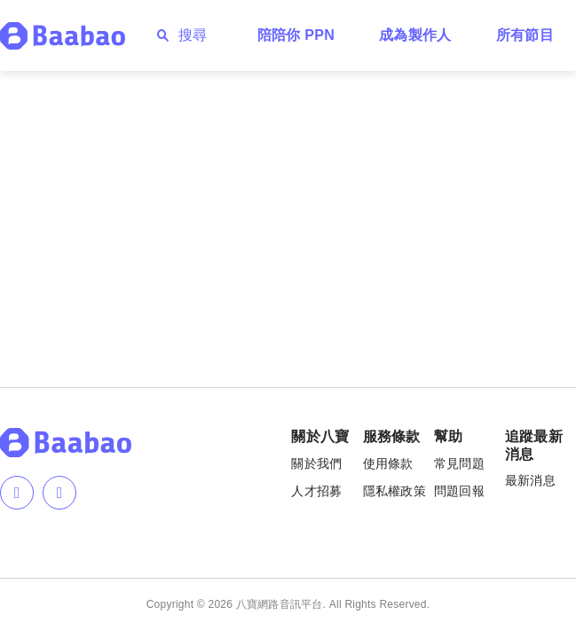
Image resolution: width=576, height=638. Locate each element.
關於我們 (316, 463)
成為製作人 (415, 35)
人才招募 (316, 491)
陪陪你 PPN (296, 35)
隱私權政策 (394, 491)
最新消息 (530, 480)
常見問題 (459, 463)
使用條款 (388, 463)
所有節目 (525, 35)
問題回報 (459, 491)
